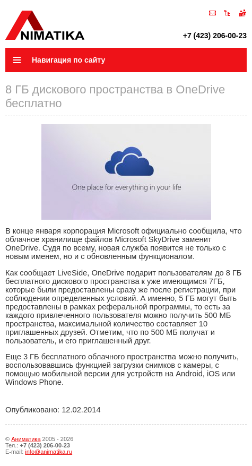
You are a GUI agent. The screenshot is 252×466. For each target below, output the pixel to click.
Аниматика (25, 439)
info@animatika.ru (48, 451)
